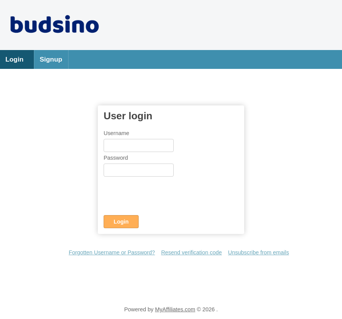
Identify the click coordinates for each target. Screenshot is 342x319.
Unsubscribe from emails (258, 252)
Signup (51, 59)
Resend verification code (191, 252)
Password (116, 158)
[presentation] (162, 197)
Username (116, 133)
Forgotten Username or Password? (112, 252)
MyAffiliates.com (175, 309)
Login (14, 59)
